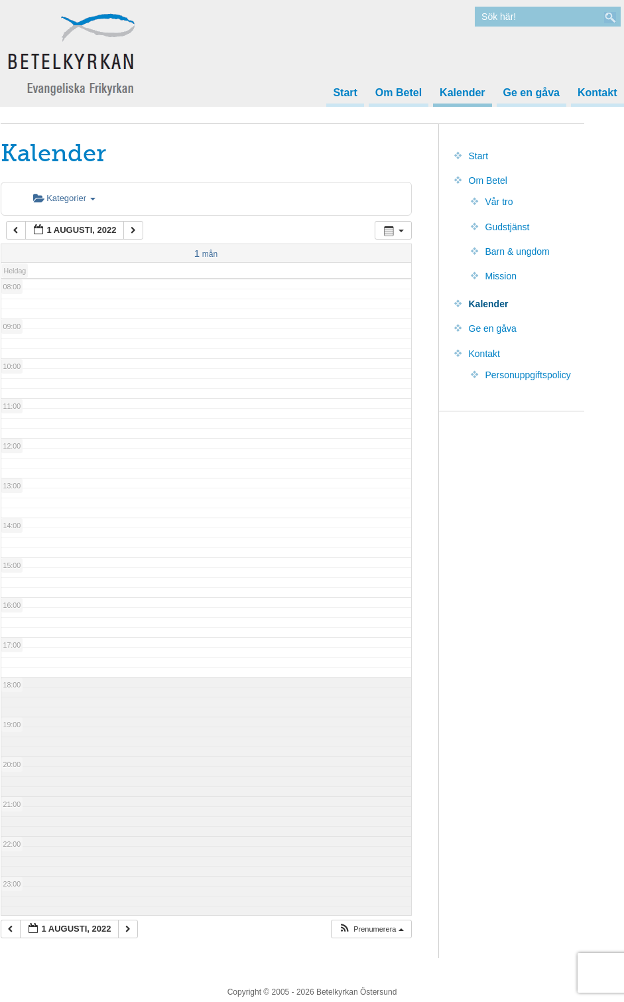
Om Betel (398, 93)
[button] (371, 929)
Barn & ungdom (517, 251)
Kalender (462, 93)
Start (345, 93)
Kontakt (597, 93)
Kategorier (64, 198)
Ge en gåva (531, 93)
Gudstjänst (507, 227)
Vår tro (499, 201)
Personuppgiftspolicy (528, 375)
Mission (501, 276)
